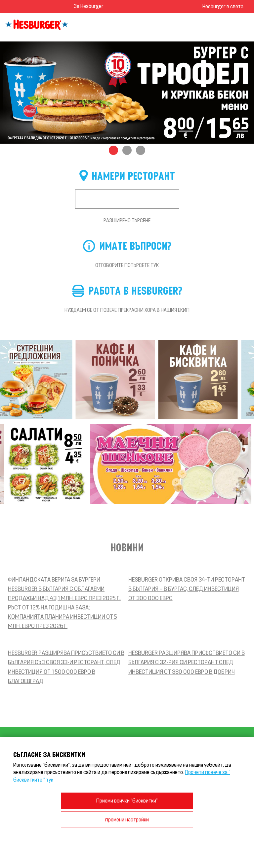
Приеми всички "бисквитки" (127, 800)
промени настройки (127, 819)
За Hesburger (89, 6)
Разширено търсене (127, 220)
